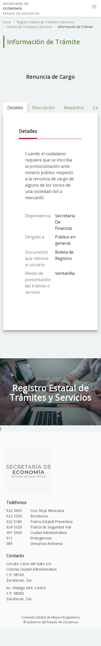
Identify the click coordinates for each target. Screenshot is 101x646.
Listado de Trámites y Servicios (29, 27)
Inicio (7, 22)
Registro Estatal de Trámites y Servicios (45, 22)
